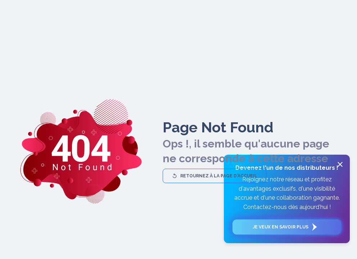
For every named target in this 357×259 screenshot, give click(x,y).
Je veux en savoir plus (286, 227)
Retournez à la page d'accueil (214, 176)
